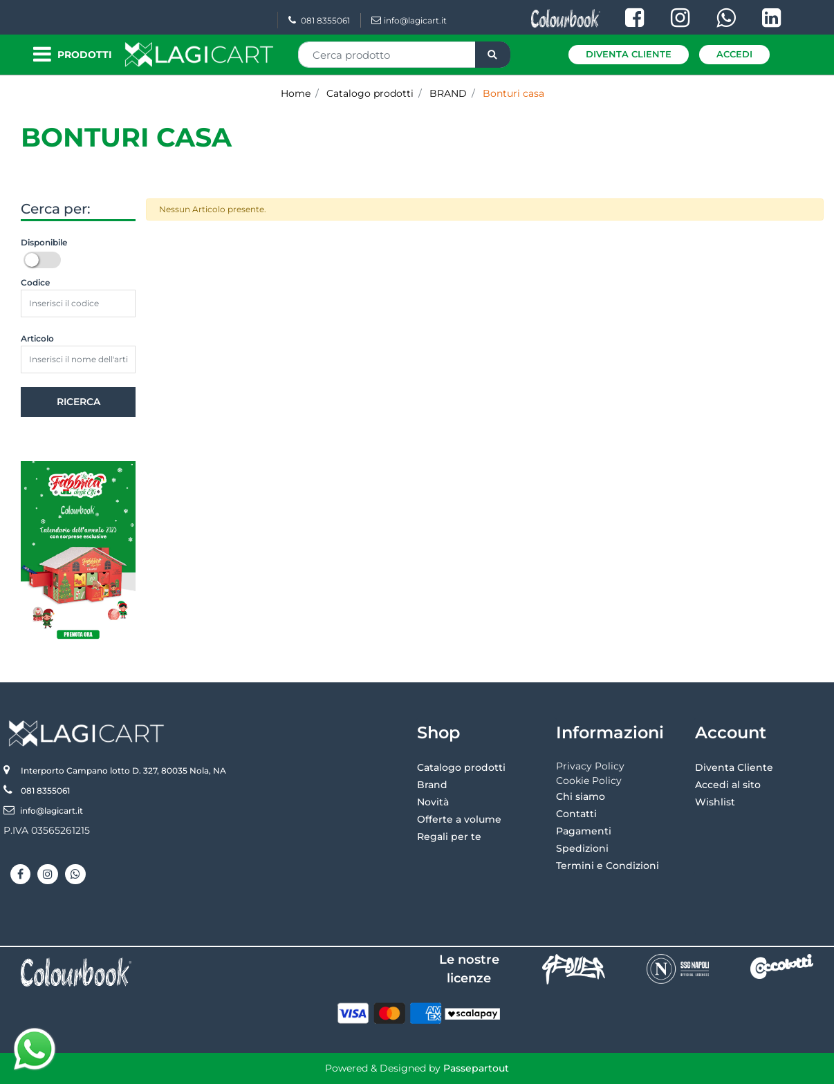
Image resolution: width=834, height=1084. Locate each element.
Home (296, 93)
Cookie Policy (589, 780)
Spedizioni (582, 848)
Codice (35, 282)
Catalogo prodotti (370, 93)
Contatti (576, 813)
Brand (432, 784)
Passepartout (476, 1068)
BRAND (448, 93)
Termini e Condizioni (607, 865)
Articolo (37, 338)
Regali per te (449, 836)
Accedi (734, 53)
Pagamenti (583, 831)
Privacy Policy (590, 766)
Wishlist (715, 802)
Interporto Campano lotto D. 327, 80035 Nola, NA (123, 770)
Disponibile (44, 242)
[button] (492, 54)
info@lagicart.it (409, 20)
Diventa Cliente (628, 53)
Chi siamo (580, 796)
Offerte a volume (459, 819)
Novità (433, 802)
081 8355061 (319, 20)
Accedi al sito (728, 784)
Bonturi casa (513, 93)
